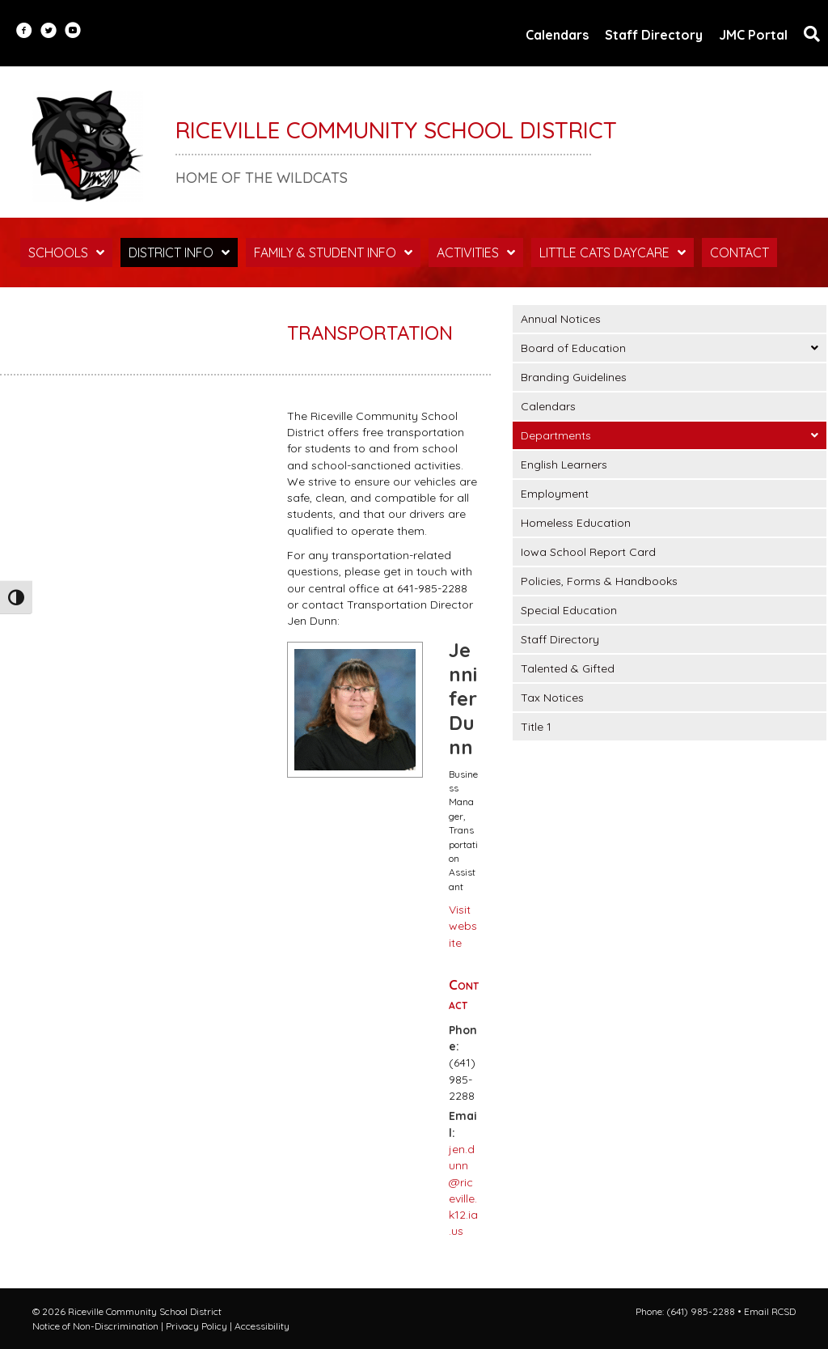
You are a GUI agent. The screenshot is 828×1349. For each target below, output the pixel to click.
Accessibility (261, 1326)
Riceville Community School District (396, 130)
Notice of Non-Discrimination (95, 1326)
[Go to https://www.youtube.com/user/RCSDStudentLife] (73, 31)
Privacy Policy (196, 1326)
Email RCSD (770, 1311)
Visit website (463, 926)
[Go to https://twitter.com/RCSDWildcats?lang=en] (48, 31)
